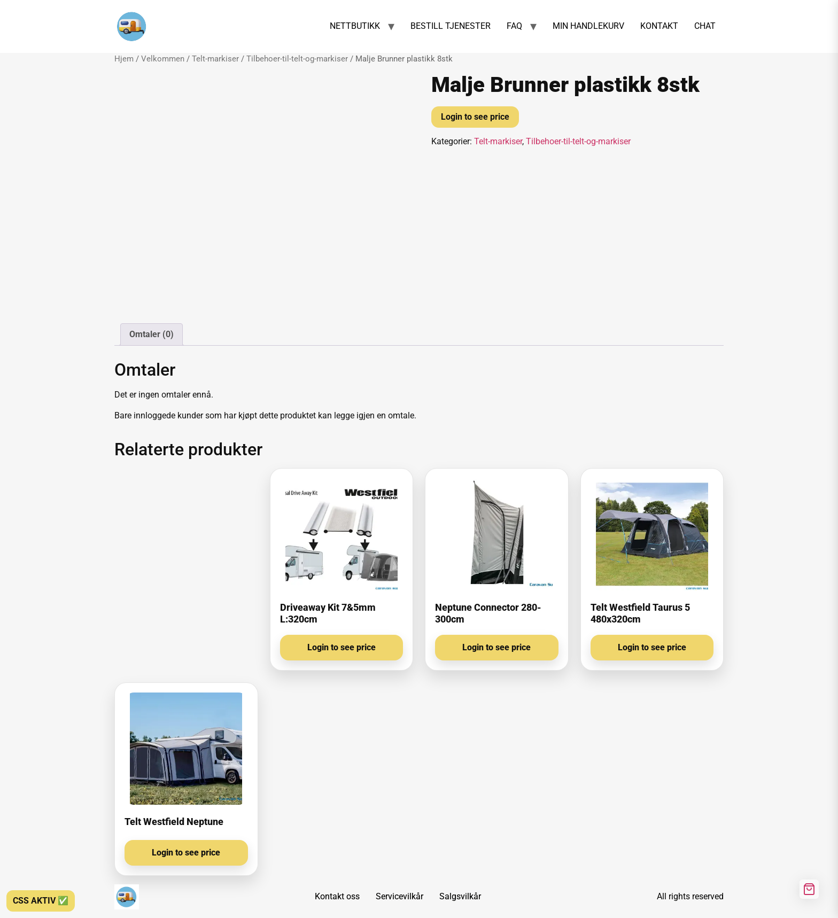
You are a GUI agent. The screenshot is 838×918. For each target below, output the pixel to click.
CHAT (705, 26)
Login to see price (475, 117)
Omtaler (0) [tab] (151, 334)
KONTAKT (659, 26)
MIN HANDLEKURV (588, 26)
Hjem (124, 59)
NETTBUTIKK (355, 26)
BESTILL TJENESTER (450, 26)
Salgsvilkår (460, 896)
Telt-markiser (215, 59)
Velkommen (162, 59)
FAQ (514, 26)
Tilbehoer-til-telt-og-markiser (297, 59)
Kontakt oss (337, 896)
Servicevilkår (399, 896)
